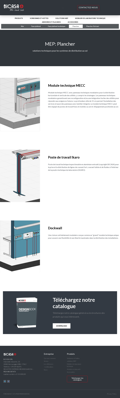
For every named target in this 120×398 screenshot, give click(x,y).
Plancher (76, 26)
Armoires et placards (51, 22)
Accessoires (73, 22)
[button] (63, 8)
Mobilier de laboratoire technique (90, 18)
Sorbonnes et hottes (39, 18)
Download (61, 326)
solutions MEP (61, 18)
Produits (19, 18)
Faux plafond (36, 26)
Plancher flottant (92, 26)
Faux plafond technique (56, 26)
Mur (22, 26)
